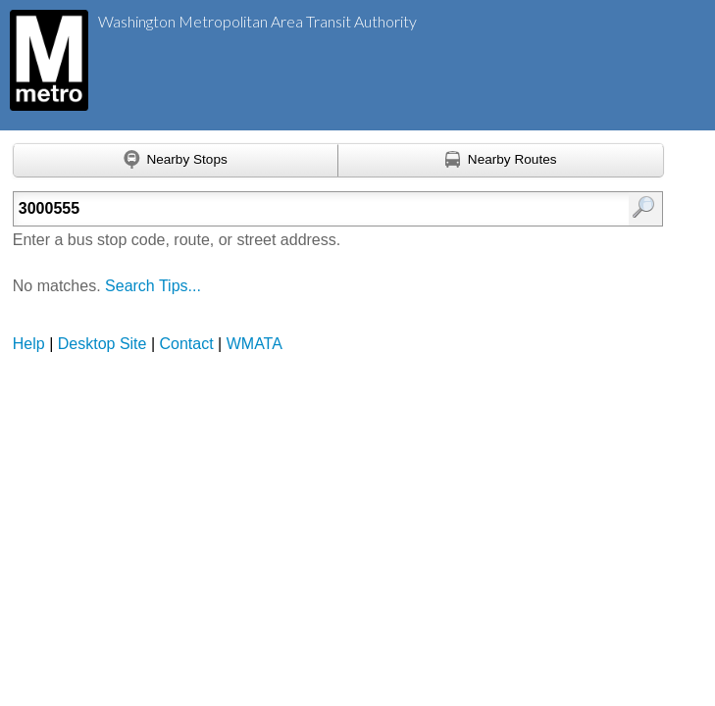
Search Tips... (153, 285)
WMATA (254, 343)
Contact (187, 343)
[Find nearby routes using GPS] (501, 160)
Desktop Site (102, 343)
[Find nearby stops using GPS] (176, 160)
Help (29, 343)
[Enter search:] (292, 209)
